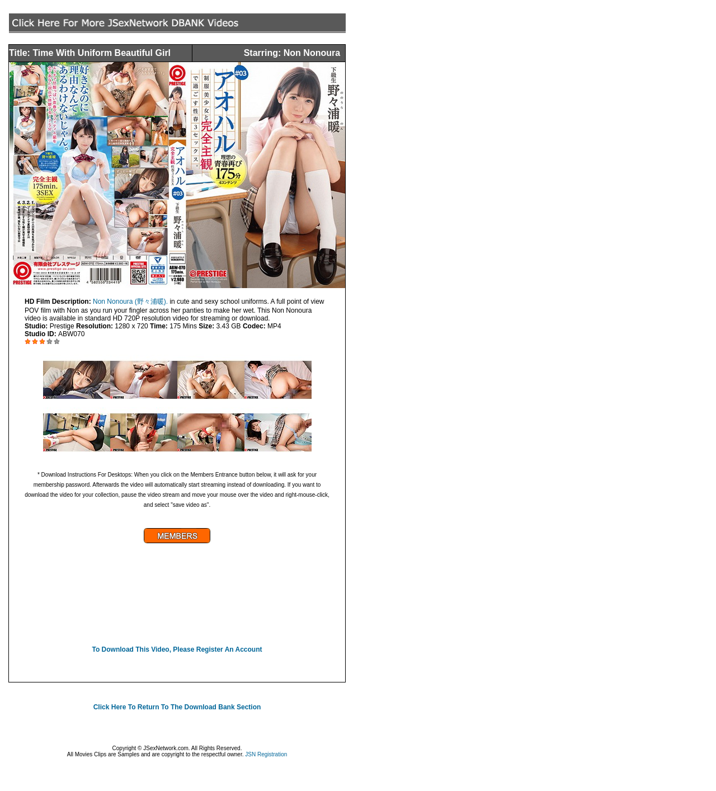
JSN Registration (266, 754)
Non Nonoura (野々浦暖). (131, 301)
